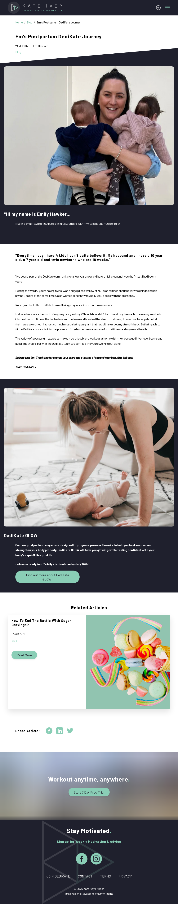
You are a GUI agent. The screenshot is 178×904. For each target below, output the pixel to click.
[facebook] (49, 730)
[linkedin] (59, 730)
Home (19, 22)
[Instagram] (96, 859)
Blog (29, 22)
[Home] (36, 8)
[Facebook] (81, 859)
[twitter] (70, 730)
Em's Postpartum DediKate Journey (58, 22)
